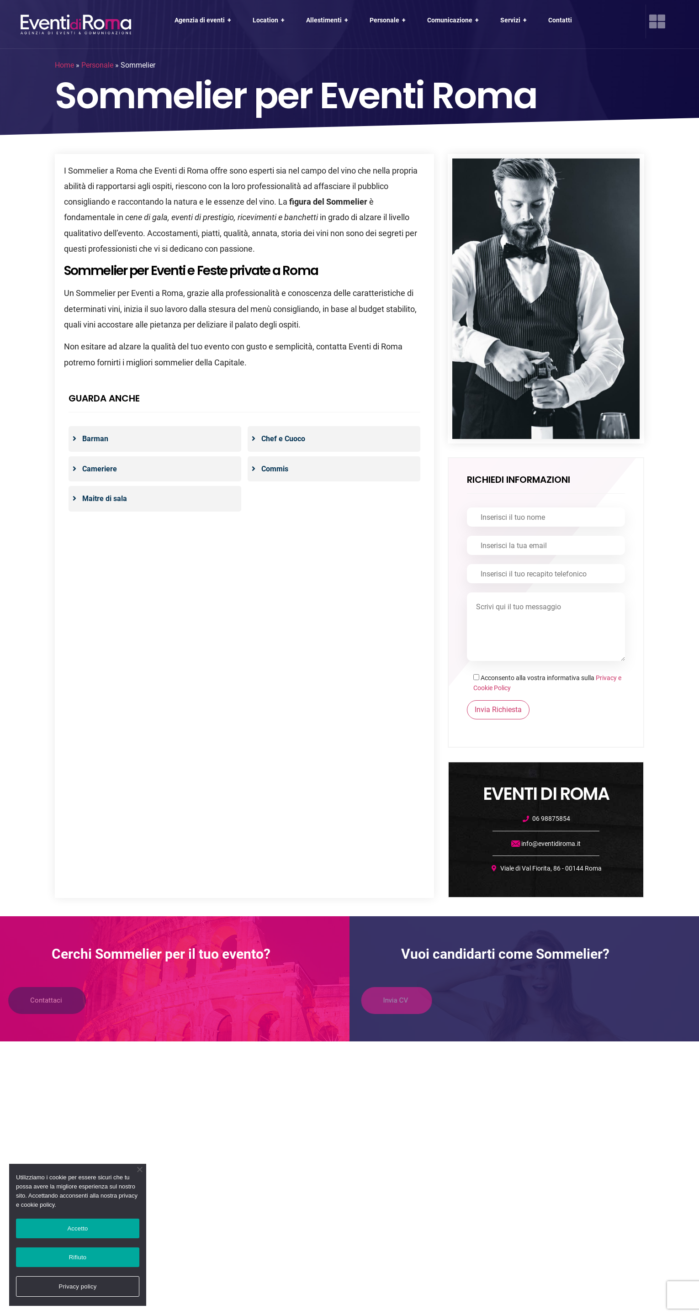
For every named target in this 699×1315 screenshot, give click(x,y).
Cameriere (99, 469)
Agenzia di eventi (204, 20)
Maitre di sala (104, 498)
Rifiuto (78, 1257)
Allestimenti (328, 20)
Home (64, 65)
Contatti (560, 20)
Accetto (77, 1228)
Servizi (514, 20)
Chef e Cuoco (283, 438)
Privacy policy (78, 1286)
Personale (389, 20)
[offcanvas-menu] (657, 21)
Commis (274, 469)
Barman (95, 438)
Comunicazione (454, 20)
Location (269, 20)
